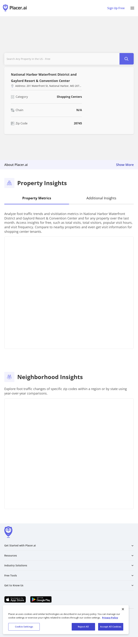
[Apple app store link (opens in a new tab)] (15, 599)
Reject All (83, 626)
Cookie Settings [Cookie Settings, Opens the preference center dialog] (24, 626)
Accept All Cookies (110, 626)
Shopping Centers (69, 97)
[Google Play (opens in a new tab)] (41, 599)
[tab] (36, 198)
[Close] (123, 609)
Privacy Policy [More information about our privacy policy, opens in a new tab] (110, 617)
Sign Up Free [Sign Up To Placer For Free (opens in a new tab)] (116, 8)
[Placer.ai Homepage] (15, 8)
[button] (132, 8)
